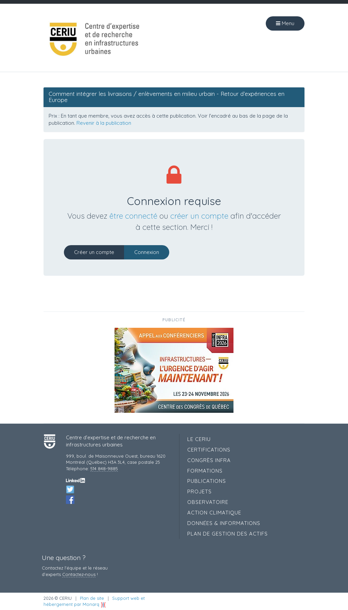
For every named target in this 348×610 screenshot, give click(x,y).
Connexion (146, 252)
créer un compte (199, 216)
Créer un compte (94, 252)
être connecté (133, 216)
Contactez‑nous (78, 574)
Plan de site (92, 598)
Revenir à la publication (103, 123)
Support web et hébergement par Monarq (94, 601)
